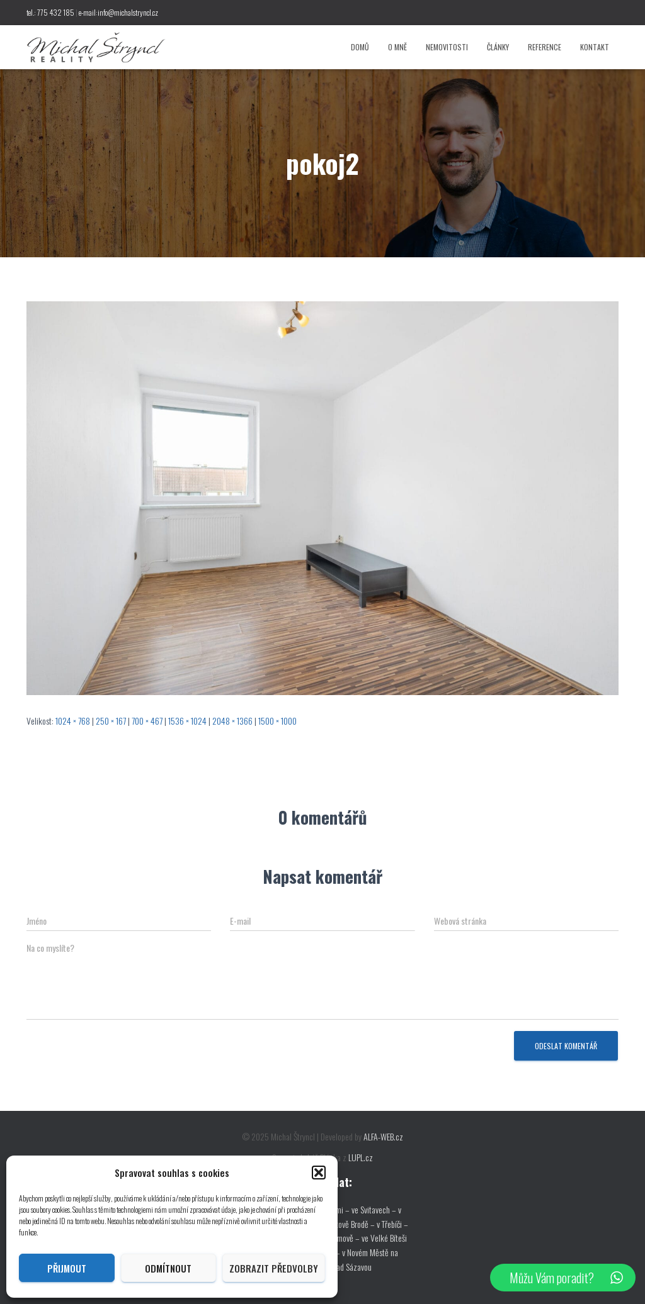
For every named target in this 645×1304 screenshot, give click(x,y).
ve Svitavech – (374, 1209)
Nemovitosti (447, 47)
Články (498, 47)
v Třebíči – (392, 1223)
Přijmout (66, 1268)
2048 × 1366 (232, 720)
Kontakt (594, 47)
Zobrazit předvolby (273, 1268)
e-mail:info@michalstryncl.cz (118, 12)
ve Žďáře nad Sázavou (338, 1266)
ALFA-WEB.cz (383, 1136)
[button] (318, 1172)
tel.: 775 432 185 (50, 12)
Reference (544, 47)
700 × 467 (147, 720)
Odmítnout (168, 1268)
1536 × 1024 (187, 720)
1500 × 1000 (277, 720)
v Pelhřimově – (338, 1237)
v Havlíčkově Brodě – (344, 1223)
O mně (397, 47)
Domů (360, 47)
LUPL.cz (360, 1157)
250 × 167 (111, 720)
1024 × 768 (72, 720)
